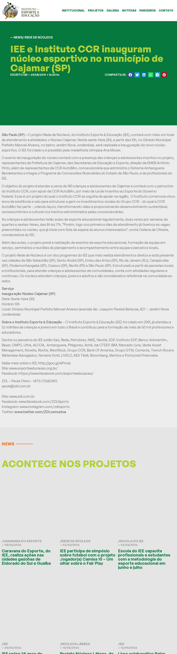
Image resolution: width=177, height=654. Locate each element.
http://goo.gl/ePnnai (54, 363)
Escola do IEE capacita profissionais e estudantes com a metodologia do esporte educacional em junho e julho (144, 559)
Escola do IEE (131, 541)
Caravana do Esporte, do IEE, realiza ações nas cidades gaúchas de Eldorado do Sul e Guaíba (26, 557)
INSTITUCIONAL (73, 10)
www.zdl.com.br (22, 396)
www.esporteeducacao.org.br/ (33, 368)
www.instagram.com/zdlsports (45, 407)
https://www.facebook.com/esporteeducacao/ (56, 373)
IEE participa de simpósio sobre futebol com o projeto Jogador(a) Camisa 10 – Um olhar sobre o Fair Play (87, 557)
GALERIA (112, 10)
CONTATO (166, 10)
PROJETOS (95, 10)
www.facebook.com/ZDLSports (44, 401)
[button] (130, 74)
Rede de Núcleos (75, 541)
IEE (5, 644)
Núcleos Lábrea (75, 644)
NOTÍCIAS (129, 10)
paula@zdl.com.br (16, 386)
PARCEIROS (147, 10)
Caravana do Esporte (22, 541)
